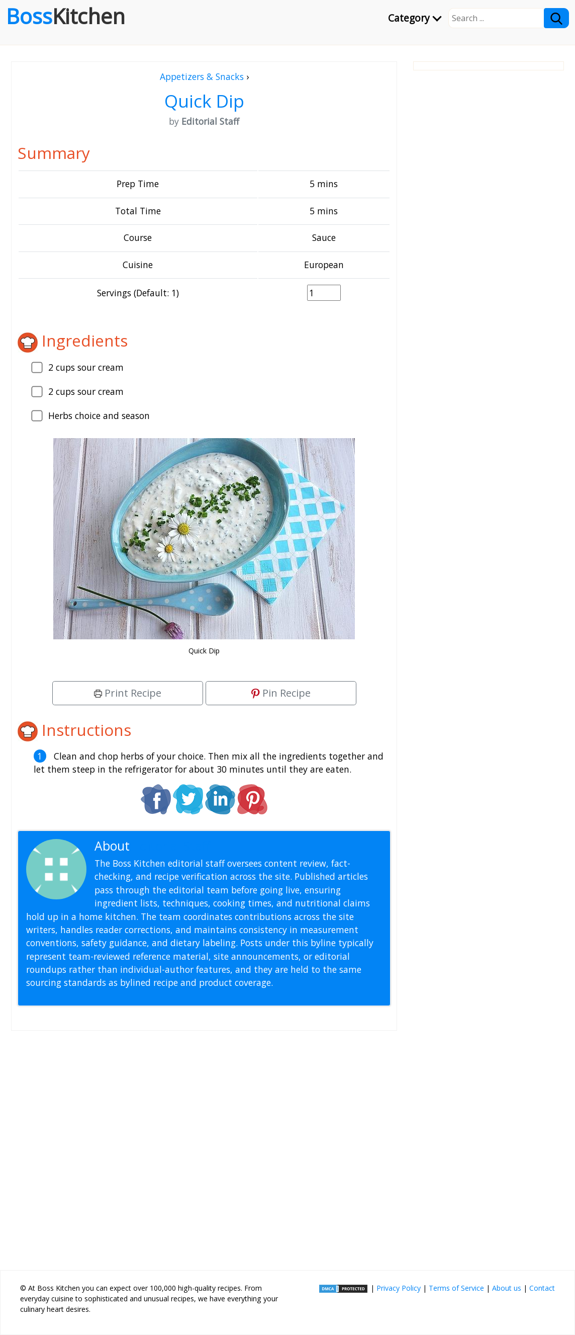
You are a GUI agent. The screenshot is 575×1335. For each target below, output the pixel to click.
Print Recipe (127, 693)
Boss (65, 16)
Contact (542, 1288)
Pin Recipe (281, 693)
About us (506, 1288)
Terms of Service (456, 1288)
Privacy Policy (398, 1288)
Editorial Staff (172, 846)
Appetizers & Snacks (202, 76)
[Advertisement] (204, 1146)
